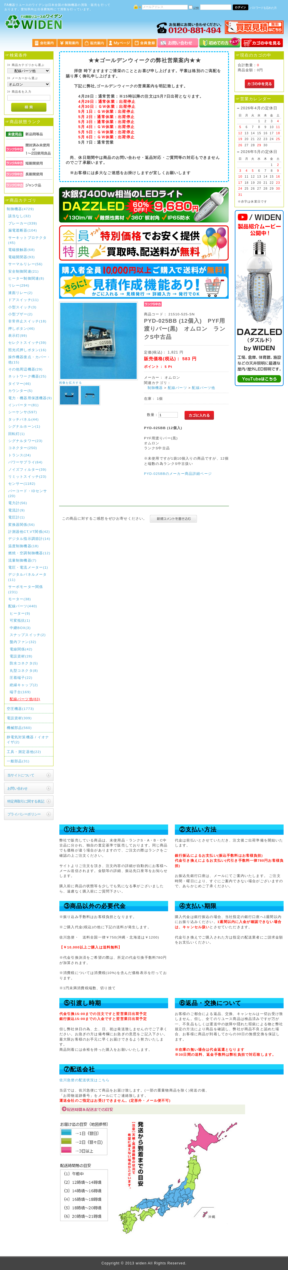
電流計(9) (16, 510)
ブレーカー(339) (22, 223)
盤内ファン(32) (23, 642)
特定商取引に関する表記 (25, 801)
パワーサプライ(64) (25, 462)
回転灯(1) (16, 434)
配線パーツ (177, 388)
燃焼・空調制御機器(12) (29, 553)
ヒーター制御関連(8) (26, 278)
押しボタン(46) (21, 328)
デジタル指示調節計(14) (29, 538)
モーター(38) (19, 599)
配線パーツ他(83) (25, 699)
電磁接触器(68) (21, 249)
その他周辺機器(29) (25, 369)
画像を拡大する (70, 382)
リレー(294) (18, 285)
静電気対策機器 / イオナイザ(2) (28, 739)
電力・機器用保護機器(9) (30, 398)
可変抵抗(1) (20, 620)
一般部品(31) (18, 761)
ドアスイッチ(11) (23, 300)
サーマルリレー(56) (25, 264)
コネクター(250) (22, 448)
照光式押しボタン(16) (27, 350)
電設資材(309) (19, 718)
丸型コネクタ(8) (24, 670)
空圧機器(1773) (20, 708)
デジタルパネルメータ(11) (27, 576)
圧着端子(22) (21, 677)
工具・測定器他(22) (24, 752)
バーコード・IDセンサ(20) (27, 493)
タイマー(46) (19, 383)
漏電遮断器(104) (22, 230)
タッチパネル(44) (23, 419)
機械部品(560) (19, 728)
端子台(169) (20, 692)
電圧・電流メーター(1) (28, 567)
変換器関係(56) (21, 524)
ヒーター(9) (20, 613)
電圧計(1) (16, 517)
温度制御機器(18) (23, 546)
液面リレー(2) (20, 293)
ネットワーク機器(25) (27, 376)
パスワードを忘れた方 (263, 7)
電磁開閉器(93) (21, 257)
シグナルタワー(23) (25, 441)
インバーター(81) (23, 405)
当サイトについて (20, 775)
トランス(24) (19, 455)
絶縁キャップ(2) (24, 685)
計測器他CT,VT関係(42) (29, 531)
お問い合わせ (17, 788)
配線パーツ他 (203, 388)
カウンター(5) (20, 390)
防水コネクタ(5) (24, 663)
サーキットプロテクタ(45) (27, 240)
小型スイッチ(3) (22, 307)
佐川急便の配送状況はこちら (84, 1080)
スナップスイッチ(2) (28, 635)
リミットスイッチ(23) (27, 476)
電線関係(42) (21, 649)
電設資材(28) (21, 656)
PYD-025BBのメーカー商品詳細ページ (178, 473)
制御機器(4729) (20, 209)
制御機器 (155, 388)
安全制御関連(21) (23, 271)
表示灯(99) (17, 335)
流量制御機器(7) (22, 560)
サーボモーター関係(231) (25, 589)
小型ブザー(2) (20, 314)
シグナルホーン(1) (24, 426)
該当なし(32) (19, 216)
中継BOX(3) (20, 628)
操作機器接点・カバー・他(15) (29, 359)
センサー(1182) (22, 483)
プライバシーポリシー (24, 814)
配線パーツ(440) (22, 606)
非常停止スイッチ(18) (27, 321)
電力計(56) (17, 503)
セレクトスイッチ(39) (27, 342)
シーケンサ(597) (22, 412)
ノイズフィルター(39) (27, 469)
